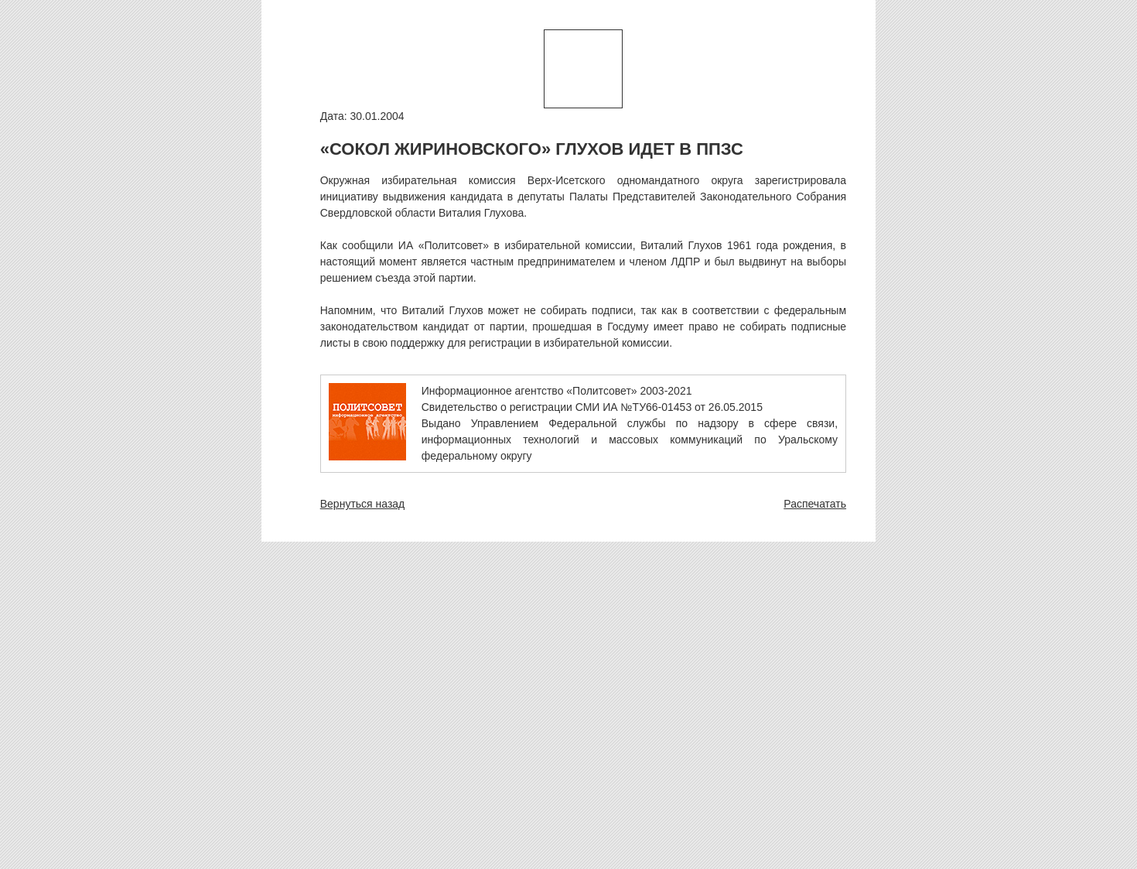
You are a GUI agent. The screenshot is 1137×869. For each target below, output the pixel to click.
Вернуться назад (362, 504)
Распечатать (815, 504)
